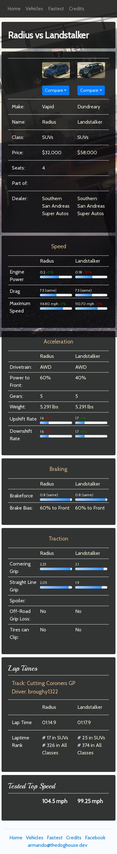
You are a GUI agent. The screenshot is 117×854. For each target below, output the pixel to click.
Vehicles (34, 9)
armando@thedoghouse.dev (57, 845)
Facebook (95, 838)
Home (14, 9)
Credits (76, 9)
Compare (54, 90)
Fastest (56, 9)
